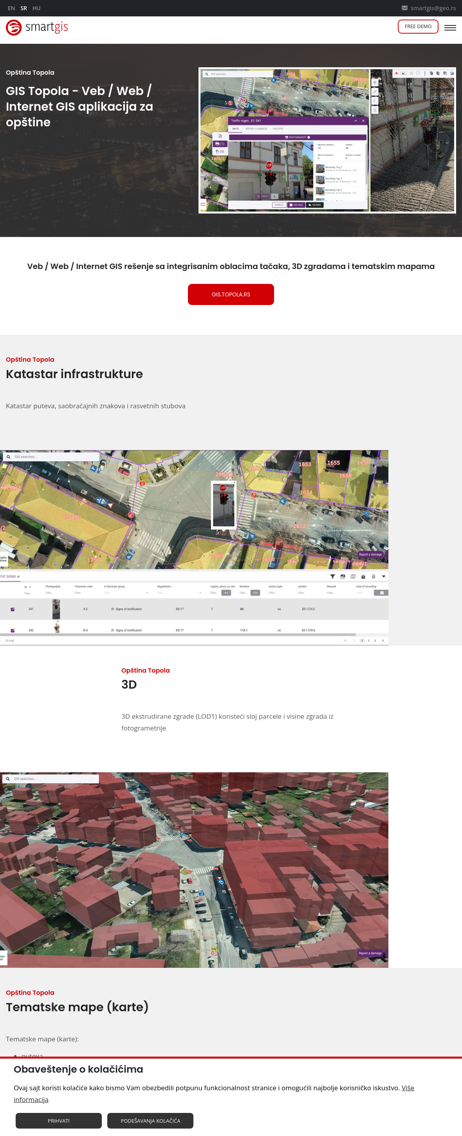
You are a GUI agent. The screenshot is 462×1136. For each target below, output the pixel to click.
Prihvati (59, 1122)
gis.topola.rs (231, 294)
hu (36, 8)
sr (23, 8)
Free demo (413, 27)
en (11, 8)
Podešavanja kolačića (150, 1122)
